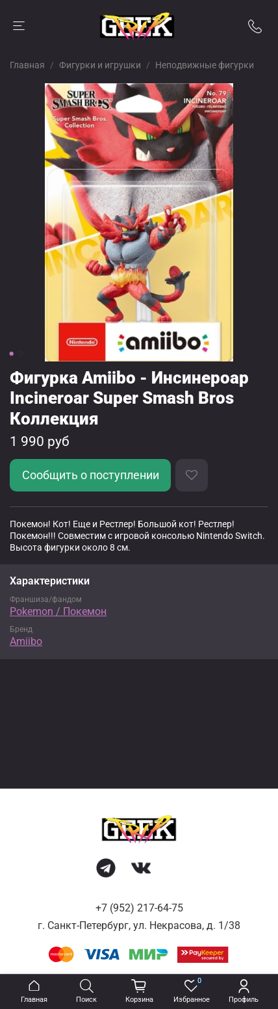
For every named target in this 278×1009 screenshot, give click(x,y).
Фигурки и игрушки (100, 65)
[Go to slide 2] (21, 354)
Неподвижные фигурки (204, 65)
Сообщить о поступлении (90, 475)
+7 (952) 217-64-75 (139, 908)
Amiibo (26, 641)
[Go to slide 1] (12, 354)
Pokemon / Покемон (58, 611)
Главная (27, 65)
